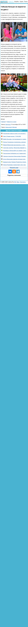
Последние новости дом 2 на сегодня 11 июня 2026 (15, 133)
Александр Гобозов (11, 127)
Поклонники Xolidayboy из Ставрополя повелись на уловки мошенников (15, 153)
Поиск (26, 1)
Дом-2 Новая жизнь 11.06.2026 (12, 136)
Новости (11, 1)
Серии (21, 1)
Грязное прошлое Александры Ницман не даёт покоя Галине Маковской (15, 156)
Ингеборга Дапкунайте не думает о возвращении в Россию (15, 150)
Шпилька (8, 124)
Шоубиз (16, 1)
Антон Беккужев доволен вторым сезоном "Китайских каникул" (15, 159)
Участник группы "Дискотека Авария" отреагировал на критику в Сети (15, 148)
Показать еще (14, 167)
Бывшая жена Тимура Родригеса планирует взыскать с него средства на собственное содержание (15, 162)
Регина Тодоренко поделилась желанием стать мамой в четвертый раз (15, 142)
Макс (18, 182)
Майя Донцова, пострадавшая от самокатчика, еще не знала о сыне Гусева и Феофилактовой (15, 139)
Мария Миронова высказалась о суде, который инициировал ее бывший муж (15, 145)
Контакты (23, 182)
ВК (15, 182)
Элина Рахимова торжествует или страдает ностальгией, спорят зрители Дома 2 (15, 165)
